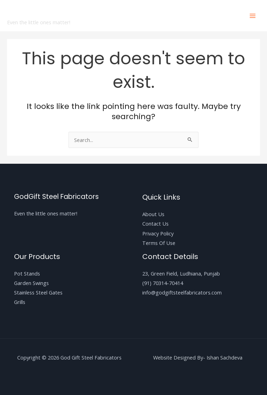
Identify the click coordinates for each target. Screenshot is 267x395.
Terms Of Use (158, 242)
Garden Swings (31, 282)
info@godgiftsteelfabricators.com (182, 292)
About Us (153, 214)
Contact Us (155, 223)
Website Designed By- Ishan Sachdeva (197, 357)
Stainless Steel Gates (38, 292)
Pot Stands (27, 273)
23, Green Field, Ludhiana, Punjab (181, 273)
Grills (19, 301)
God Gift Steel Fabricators (77, 12)
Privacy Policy (158, 233)
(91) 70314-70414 (162, 282)
